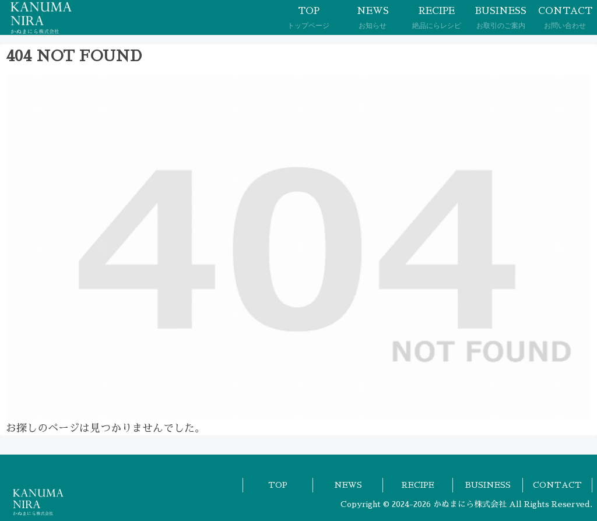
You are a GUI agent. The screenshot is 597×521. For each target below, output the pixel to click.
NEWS (348, 485)
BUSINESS (488, 485)
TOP (277, 485)
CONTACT (557, 485)
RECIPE (418, 485)
